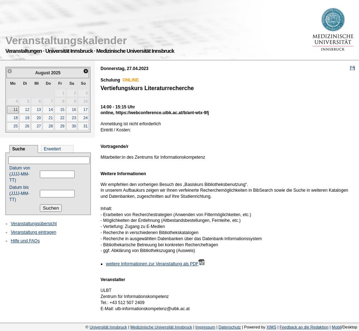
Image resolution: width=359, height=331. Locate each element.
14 (50, 109)
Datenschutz (230, 327)
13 (39, 109)
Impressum (205, 327)
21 (50, 118)
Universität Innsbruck (108, 327)
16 (74, 109)
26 (27, 126)
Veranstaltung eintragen (33, 232)
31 (85, 126)
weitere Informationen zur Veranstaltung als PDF (152, 263)
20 (39, 118)
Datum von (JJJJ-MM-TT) (19, 174)
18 (15, 118)
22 (62, 118)
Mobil (336, 327)
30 (74, 126)
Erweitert (52, 148)
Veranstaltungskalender (66, 40)
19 (27, 118)
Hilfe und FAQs (25, 240)
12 (27, 109)
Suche (18, 148)
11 (15, 109)
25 (15, 126)
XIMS (271, 327)
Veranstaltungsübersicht (34, 223)
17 (85, 109)
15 (62, 109)
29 (62, 126)
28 (50, 126)
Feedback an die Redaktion (304, 327)
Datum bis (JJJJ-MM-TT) (19, 193)
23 (74, 118)
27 (39, 126)
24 (85, 118)
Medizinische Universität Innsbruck (161, 327)
